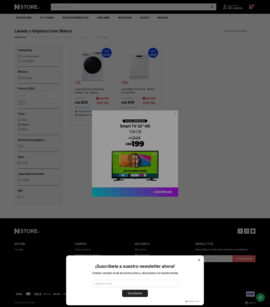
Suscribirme (135, 293)
